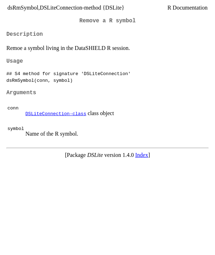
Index (141, 155)
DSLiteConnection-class (56, 113)
